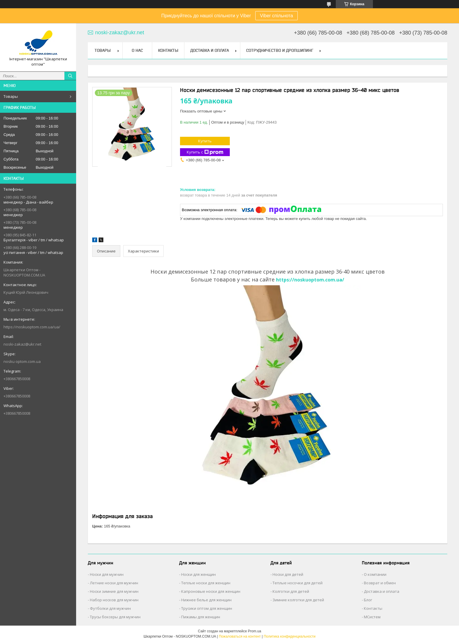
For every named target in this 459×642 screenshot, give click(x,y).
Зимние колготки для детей (298, 599)
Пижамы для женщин (200, 616)
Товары (11, 96)
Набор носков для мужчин (114, 599)
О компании (375, 574)
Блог (368, 599)
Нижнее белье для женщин (206, 599)
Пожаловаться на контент (240, 636)
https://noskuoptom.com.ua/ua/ (32, 326)
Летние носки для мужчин (114, 582)
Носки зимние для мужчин (114, 591)
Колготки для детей (291, 591)
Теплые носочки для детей (298, 582)
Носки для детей (288, 574)
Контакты (168, 50)
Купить (205, 141)
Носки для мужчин (107, 574)
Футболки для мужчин (110, 608)
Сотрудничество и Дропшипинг (279, 50)
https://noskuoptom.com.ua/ (310, 279)
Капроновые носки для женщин (210, 591)
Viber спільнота (276, 15)
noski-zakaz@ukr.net (22, 344)
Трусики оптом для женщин (206, 608)
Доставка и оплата (381, 591)
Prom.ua (254, 631)
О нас (137, 50)
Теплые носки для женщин (205, 582)
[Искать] (70, 75)
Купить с (205, 152)
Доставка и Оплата (209, 50)
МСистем (372, 616)
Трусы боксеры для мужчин (115, 616)
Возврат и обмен (380, 582)
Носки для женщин (198, 574)
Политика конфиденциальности (290, 636)
